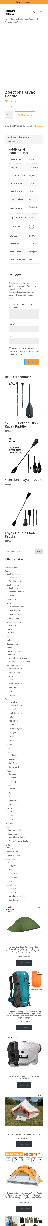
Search (39, 551)
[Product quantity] (9, 115)
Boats (20, 19)
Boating (14, 19)
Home (7, 19)
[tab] (24, 137)
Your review (14, 307)
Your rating (14, 304)
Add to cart (25, 114)
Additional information (18, 137)
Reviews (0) (13, 141)
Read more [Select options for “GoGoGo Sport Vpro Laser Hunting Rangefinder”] (24, 1085)
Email (12, 336)
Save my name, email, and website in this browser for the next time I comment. (24, 351)
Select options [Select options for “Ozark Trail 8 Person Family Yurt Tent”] (24, 1144)
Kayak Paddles (29, 19)
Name (12, 324)
